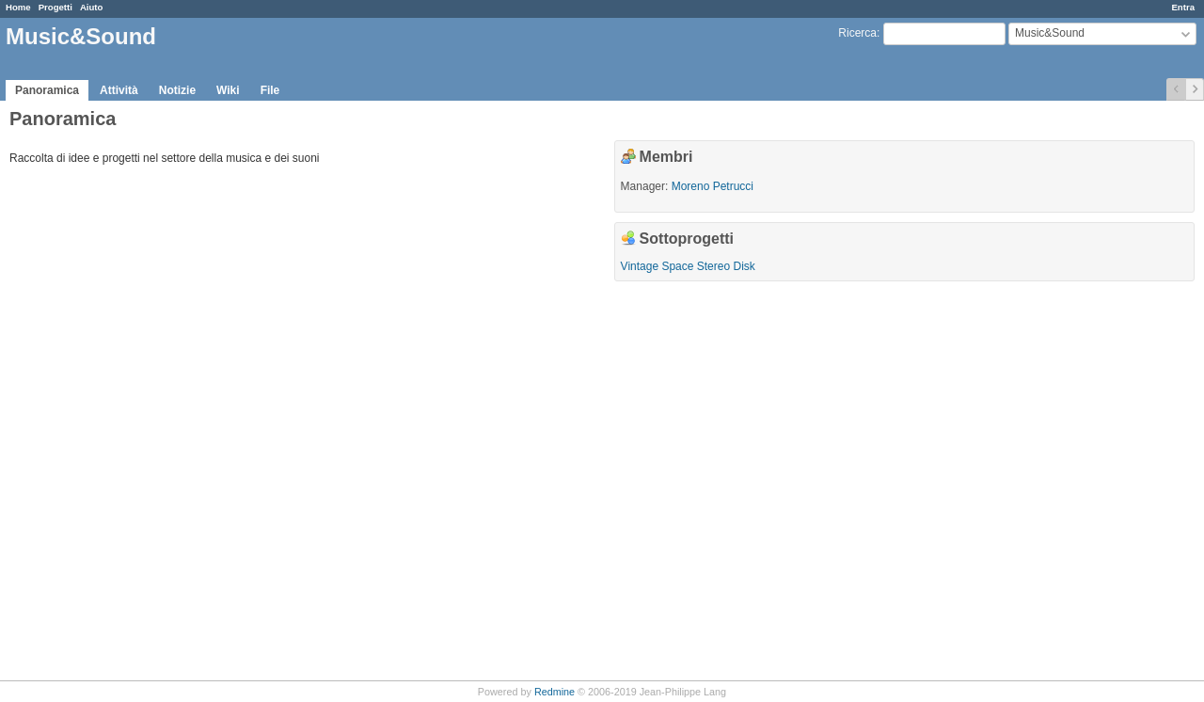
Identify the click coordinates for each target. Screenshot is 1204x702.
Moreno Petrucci (712, 186)
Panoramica (47, 90)
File (270, 90)
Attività (119, 90)
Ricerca (857, 33)
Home (18, 7)
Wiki (228, 90)
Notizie (177, 90)
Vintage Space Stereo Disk (688, 266)
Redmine (554, 691)
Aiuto (91, 7)
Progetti (55, 7)
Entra (1183, 7)
